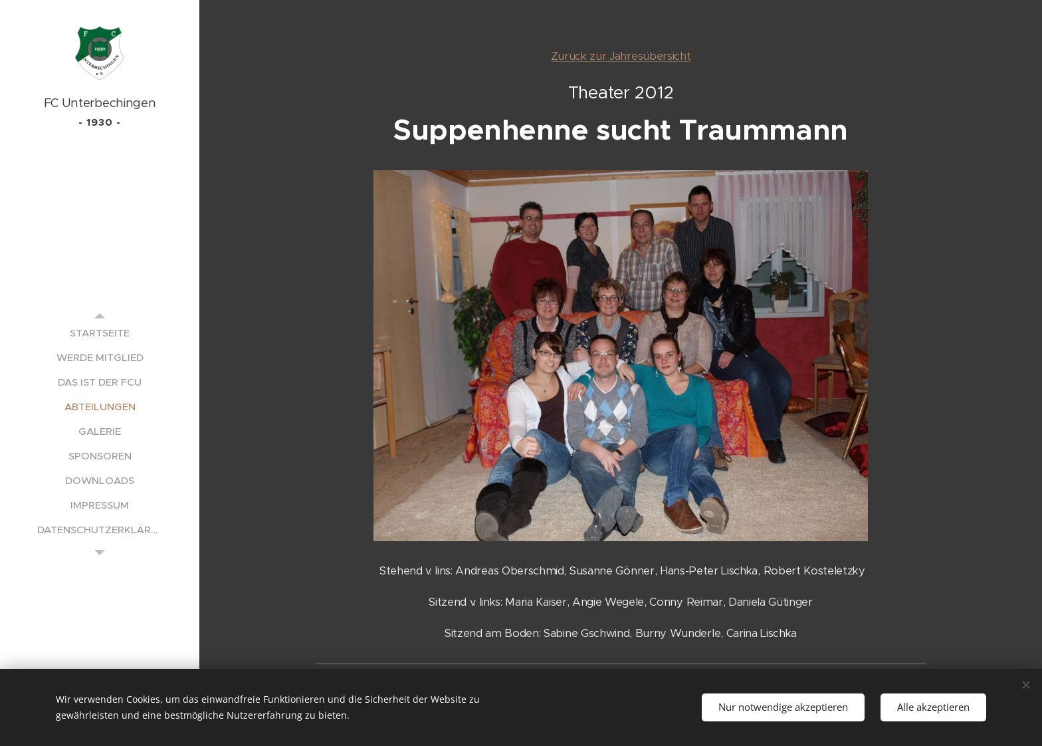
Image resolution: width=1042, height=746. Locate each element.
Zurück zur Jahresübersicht (621, 56)
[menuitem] (99, 332)
